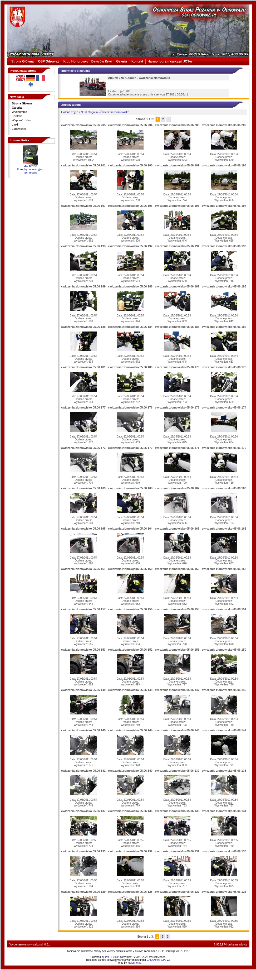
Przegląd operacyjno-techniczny (30, 171)
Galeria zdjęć (69, 112)
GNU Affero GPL (156, 959)
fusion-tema (134, 962)
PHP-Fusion (112, 956)
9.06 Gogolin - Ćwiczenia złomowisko (105, 112)
